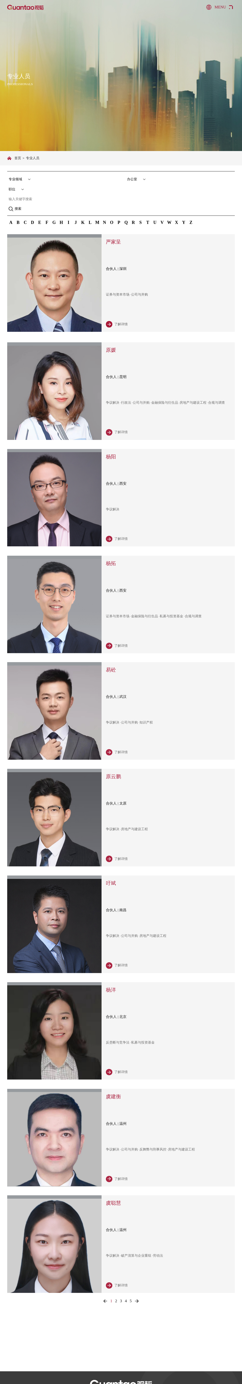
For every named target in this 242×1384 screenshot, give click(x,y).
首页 (17, 158)
